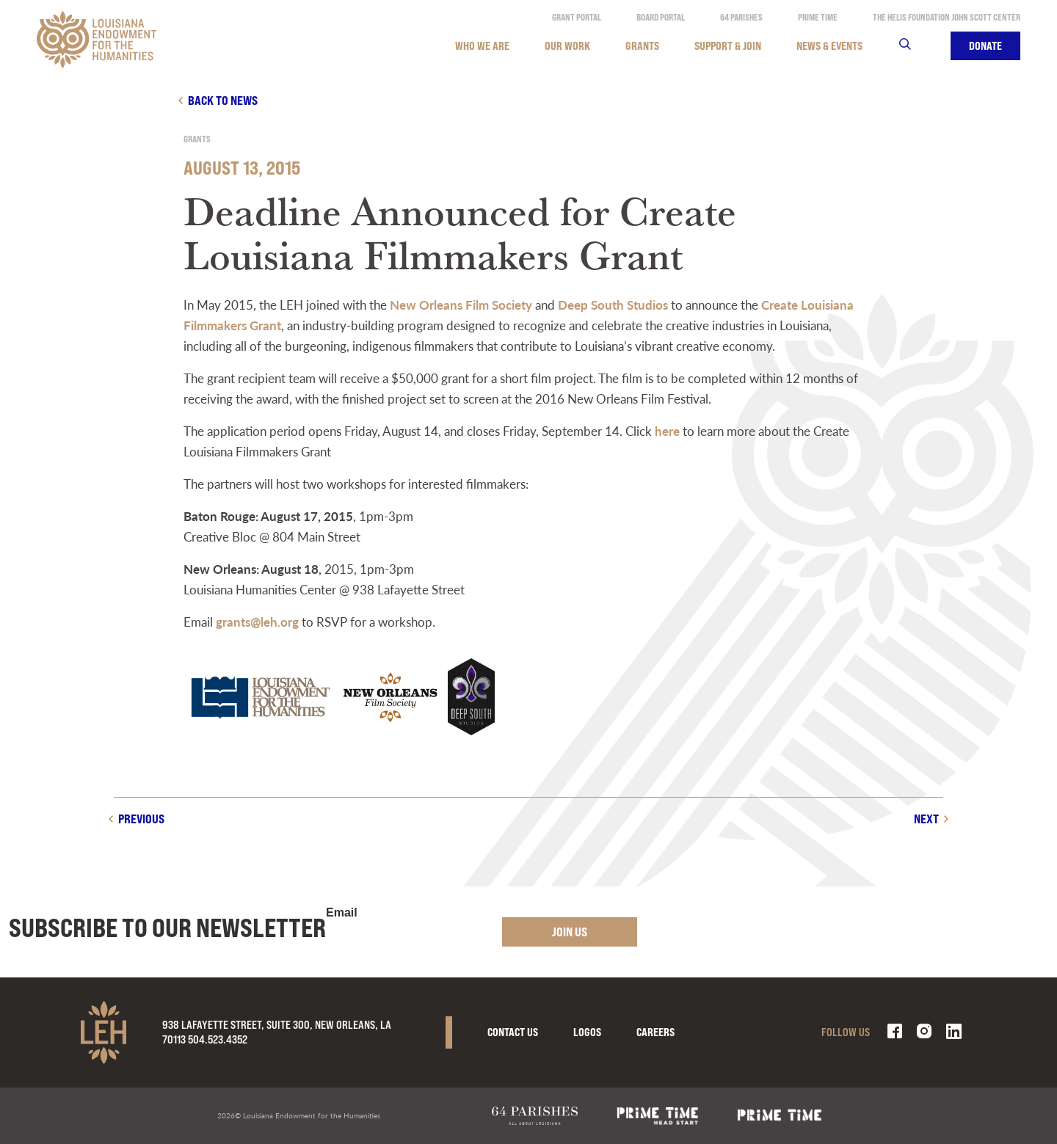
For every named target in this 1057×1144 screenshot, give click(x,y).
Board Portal (660, 17)
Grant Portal (576, 17)
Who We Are (482, 46)
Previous (141, 818)
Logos (587, 1032)
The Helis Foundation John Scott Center (946, 17)
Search (914, 46)
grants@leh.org (257, 621)
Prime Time (818, 17)
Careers (655, 1032)
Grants (642, 46)
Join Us (569, 931)
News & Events (829, 46)
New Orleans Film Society (461, 304)
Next (926, 818)
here (667, 431)
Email (341, 913)
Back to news (223, 100)
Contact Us (512, 1032)
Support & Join (727, 46)
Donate (985, 46)
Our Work (567, 46)
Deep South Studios (613, 304)
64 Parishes (741, 17)
